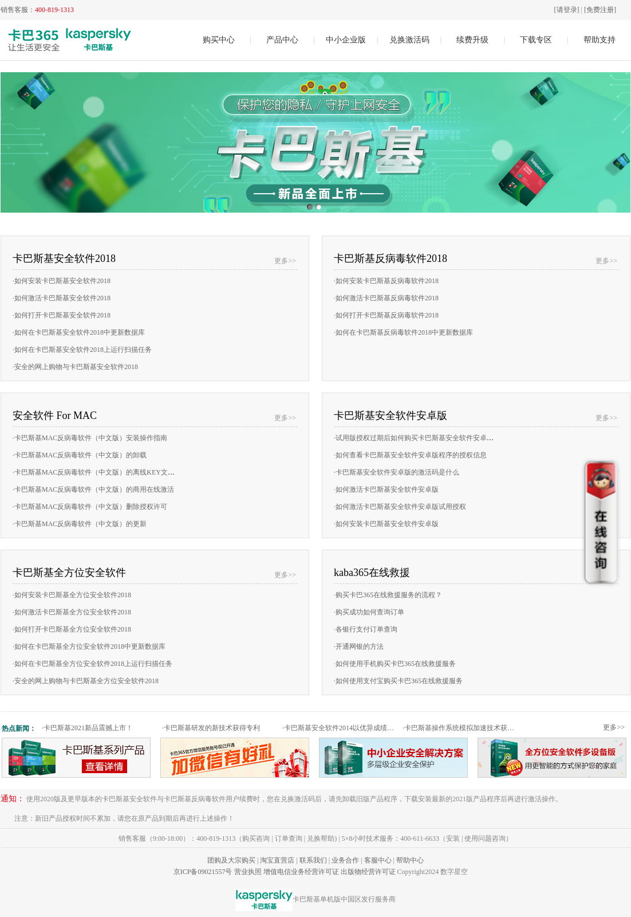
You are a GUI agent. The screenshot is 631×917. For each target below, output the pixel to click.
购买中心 (219, 40)
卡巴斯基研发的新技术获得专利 (211, 728)
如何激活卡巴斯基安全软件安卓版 (386, 489)
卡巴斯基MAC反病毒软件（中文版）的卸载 (80, 455)
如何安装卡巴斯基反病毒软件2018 (386, 281)
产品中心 (282, 40)
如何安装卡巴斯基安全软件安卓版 (386, 524)
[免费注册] (600, 10)
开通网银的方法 (359, 646)
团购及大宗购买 (231, 860)
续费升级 (472, 40)
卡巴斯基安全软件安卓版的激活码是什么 (396, 472)
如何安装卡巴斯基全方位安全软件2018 (72, 595)
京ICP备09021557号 (202, 872)
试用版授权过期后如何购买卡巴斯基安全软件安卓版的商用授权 (431, 438)
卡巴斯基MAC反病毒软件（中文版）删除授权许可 (90, 507)
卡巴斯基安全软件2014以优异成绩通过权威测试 (341, 728)
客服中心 (378, 860)
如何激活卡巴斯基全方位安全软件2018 (72, 612)
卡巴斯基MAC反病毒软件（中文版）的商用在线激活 (93, 489)
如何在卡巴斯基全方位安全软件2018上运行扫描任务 (92, 664)
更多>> (285, 261)
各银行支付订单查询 (365, 629)
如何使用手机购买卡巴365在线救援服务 (395, 664)
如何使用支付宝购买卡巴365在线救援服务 (398, 681)
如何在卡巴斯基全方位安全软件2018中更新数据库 (89, 646)
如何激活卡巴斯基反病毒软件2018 (386, 298)
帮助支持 (599, 40)
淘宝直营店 (277, 860)
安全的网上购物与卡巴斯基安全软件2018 (75, 367)
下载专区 (536, 40)
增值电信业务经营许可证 (301, 872)
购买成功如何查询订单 (369, 612)
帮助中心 (410, 860)
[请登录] (566, 10)
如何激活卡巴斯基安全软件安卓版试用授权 (400, 507)
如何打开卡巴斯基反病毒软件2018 (386, 315)
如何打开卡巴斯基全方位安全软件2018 (72, 629)
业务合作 (345, 860)
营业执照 (248, 872)
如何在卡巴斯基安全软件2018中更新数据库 (79, 332)
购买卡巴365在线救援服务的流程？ (388, 595)
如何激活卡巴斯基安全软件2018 (62, 298)
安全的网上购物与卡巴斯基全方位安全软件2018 (86, 681)
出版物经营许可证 (368, 872)
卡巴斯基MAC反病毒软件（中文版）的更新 (80, 524)
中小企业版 (346, 40)
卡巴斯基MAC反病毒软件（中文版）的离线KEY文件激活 (100, 472)
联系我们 (313, 860)
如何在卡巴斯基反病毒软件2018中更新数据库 (403, 332)
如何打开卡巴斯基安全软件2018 (62, 315)
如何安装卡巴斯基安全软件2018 (62, 281)
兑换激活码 (409, 40)
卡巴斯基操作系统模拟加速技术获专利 (461, 728)
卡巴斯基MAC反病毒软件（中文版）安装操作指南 (90, 438)
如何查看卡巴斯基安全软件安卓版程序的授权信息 (410, 455)
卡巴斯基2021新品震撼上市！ (87, 728)
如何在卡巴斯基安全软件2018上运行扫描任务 (82, 350)
